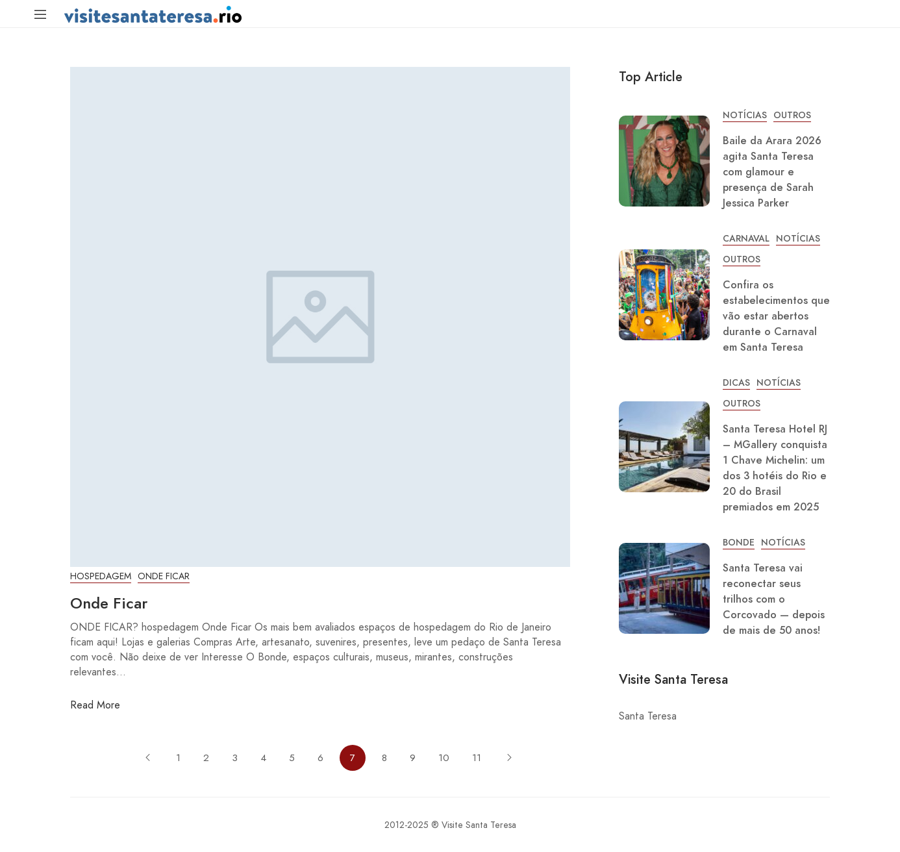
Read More (95, 704)
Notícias (745, 115)
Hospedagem (100, 576)
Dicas (736, 383)
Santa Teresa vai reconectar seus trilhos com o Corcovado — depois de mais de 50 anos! (774, 599)
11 (476, 758)
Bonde (739, 542)
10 (443, 758)
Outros (792, 115)
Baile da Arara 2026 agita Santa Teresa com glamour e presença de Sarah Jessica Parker (772, 172)
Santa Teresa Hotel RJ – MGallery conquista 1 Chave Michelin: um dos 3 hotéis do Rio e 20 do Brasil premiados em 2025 (775, 468)
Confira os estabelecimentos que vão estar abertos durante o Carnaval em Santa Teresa (776, 316)
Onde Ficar (164, 576)
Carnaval (746, 238)
